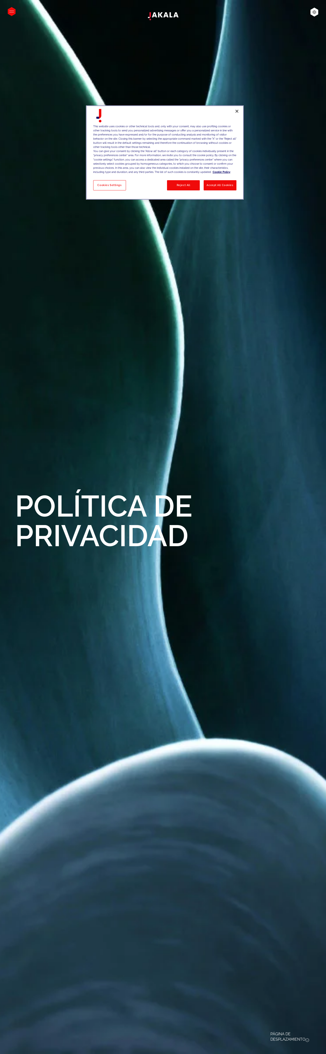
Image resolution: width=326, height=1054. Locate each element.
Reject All (183, 185)
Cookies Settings (109, 185)
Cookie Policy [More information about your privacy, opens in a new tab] (221, 172)
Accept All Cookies (220, 185)
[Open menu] (12, 11)
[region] (165, 152)
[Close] (237, 111)
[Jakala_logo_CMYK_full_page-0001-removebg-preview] (163, 16)
